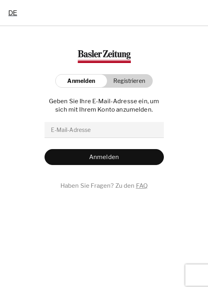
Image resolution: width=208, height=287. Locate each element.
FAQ (142, 185)
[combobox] (12, 13)
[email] (104, 130)
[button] (127, 81)
